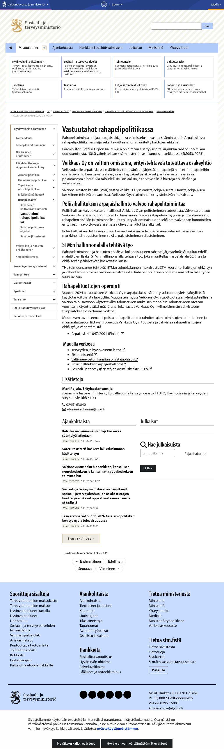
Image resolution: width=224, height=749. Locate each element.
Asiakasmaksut (21, 640)
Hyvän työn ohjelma (95, 661)
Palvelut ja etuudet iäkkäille (31, 665)
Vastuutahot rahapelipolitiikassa (32, 217)
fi (48, 111)
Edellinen (115, 561)
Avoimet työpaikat (94, 630)
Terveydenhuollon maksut (30, 605)
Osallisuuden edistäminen (23, 154)
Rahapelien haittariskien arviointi (33, 207)
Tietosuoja (157, 651)
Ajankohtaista (62, 47)
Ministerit (157, 600)
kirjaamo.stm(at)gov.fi (166, 708)
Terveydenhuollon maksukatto (34, 600)
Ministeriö (156, 47)
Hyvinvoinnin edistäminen (87, 111)
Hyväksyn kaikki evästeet (76, 743)
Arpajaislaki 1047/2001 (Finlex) (97, 333)
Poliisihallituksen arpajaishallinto (98, 364)
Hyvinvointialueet (24, 615)
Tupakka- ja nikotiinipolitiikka (29, 187)
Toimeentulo (21, 274)
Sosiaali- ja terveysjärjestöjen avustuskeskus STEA (111, 368)
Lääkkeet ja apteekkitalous (100, 671)
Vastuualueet (28, 47)
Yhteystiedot (179, 47)
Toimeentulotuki (23, 650)
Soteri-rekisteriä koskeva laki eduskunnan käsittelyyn (93, 450)
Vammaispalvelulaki (25, 635)
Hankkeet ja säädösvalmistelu (101, 47)
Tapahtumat (89, 625)
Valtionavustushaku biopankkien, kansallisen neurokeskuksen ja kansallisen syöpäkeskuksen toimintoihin (97, 471)
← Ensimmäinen (88, 561)
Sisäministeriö (84, 354)
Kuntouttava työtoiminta (29, 645)
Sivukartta (156, 656)
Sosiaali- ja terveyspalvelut (30, 266)
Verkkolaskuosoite (163, 625)
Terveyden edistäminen (30, 145)
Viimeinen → (110, 568)
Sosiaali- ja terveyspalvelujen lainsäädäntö (32, 627)
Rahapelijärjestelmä (32, 236)
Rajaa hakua (196, 453)
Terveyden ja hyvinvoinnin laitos (98, 349)
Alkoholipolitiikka (29, 175)
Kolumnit (87, 610)
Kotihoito (17, 655)
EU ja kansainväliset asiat (29, 308)
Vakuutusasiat (22, 283)
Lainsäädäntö (24, 138)
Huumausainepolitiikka (32, 180)
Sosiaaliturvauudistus (96, 656)
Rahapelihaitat (165, 111)
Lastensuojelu (21, 660)
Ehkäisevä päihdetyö (31, 194)
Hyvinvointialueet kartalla (30, 610)
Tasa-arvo (20, 299)
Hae (207, 26)
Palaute (158, 670)
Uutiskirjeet (89, 615)
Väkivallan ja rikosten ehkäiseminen (29, 248)
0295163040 (76, 404)
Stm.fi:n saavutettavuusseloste (172, 661)
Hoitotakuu (19, 620)
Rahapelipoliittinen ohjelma (32, 229)
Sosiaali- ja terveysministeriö (27, 111)
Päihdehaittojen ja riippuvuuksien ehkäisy (129, 111)
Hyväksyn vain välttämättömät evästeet (137, 743)
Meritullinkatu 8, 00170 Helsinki (173, 693)
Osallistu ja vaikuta (94, 635)
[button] (81, 538)
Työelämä (19, 291)
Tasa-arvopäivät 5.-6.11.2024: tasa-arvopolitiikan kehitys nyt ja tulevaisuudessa (98, 518)
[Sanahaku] (157, 453)
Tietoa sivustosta (162, 646)
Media (216, 4)
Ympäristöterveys (27, 257)
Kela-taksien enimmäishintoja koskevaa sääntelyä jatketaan (91, 433)
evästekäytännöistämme (117, 728)
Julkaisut (135, 47)
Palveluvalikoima (92, 666)
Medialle (156, 615)
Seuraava (85, 568)
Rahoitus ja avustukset (27, 316)
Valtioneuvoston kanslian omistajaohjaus (104, 359)
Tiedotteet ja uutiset (96, 605)
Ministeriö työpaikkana (167, 620)
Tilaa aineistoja (91, 620)
